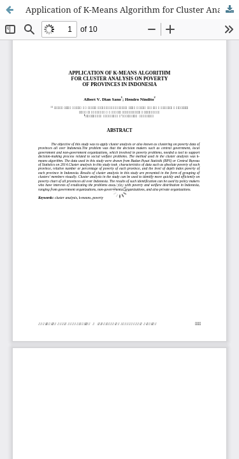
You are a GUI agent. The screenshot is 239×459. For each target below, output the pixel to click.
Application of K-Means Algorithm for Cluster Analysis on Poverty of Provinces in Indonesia (132, 9)
